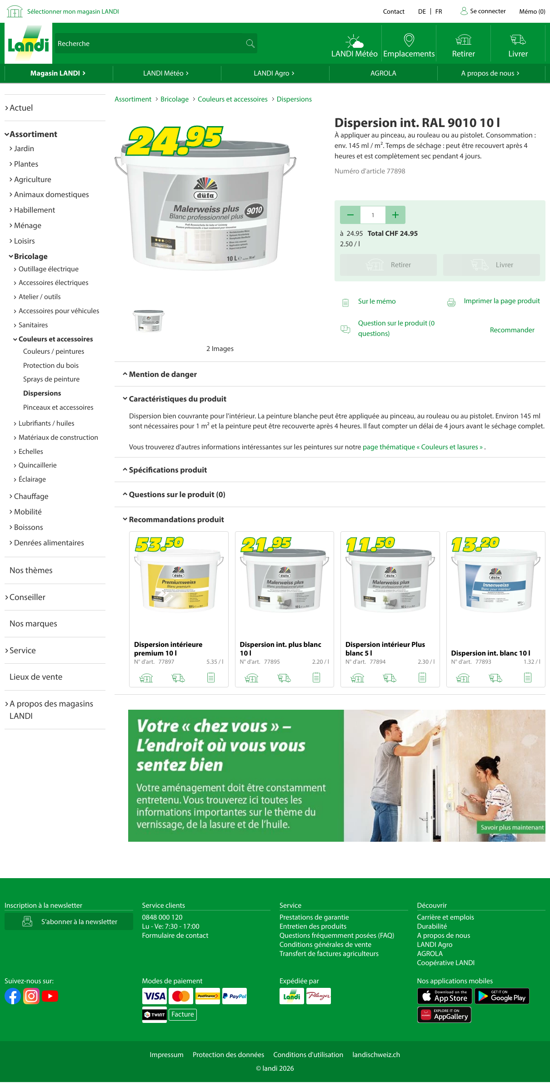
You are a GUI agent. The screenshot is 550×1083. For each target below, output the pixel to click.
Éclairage (32, 479)
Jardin (24, 148)
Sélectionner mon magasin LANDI (73, 11)
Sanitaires (33, 325)
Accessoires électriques (53, 282)
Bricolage (31, 256)
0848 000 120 (162, 917)
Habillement (34, 209)
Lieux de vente (36, 676)
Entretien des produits (313, 926)
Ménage (27, 225)
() (532, 11)
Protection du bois (51, 365)
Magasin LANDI (55, 73)
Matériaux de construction (58, 437)
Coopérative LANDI (446, 962)
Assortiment (33, 133)
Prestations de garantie (314, 917)
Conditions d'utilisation (308, 1054)
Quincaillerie (38, 465)
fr (438, 11)
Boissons (28, 527)
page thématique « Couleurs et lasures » (423, 447)
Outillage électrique (49, 269)
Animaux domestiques (51, 194)
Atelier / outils (40, 296)
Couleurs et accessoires (56, 339)
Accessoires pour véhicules (59, 310)
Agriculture (32, 179)
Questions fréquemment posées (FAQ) (337, 935)
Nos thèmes (31, 569)
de (422, 11)
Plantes (26, 163)
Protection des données (229, 1054)
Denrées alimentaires (49, 542)
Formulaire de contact (175, 935)
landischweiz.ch (376, 1054)
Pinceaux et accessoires (58, 407)
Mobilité (28, 511)
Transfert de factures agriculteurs (329, 953)
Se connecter (487, 10)
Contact (394, 11)
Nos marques (33, 623)
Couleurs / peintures (53, 351)
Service (23, 650)
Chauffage (31, 496)
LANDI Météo (163, 73)
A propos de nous (487, 73)
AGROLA (383, 73)
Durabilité (432, 926)
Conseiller (27, 596)
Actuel (21, 107)
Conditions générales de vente (325, 944)
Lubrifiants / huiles (47, 423)
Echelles (31, 451)
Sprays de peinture (51, 379)
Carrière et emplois (446, 917)
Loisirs (24, 240)
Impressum (167, 1054)
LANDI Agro (271, 73)
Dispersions (42, 393)
